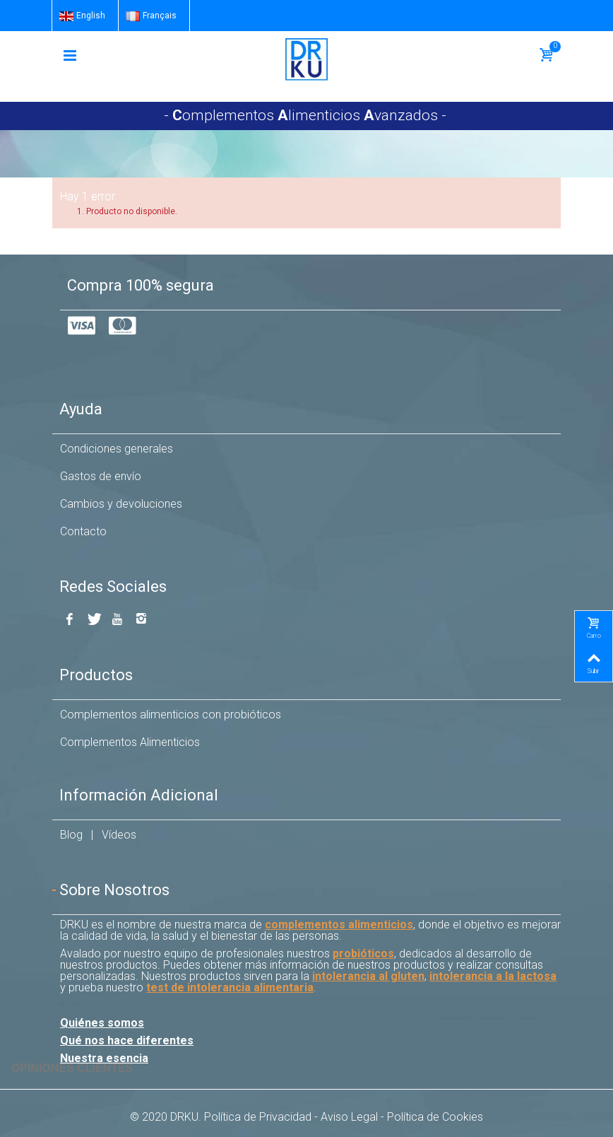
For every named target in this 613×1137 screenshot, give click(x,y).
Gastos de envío (100, 476)
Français (151, 16)
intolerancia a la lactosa (493, 976)
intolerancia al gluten (368, 976)
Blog (71, 834)
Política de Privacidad (257, 1117)
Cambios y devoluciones (121, 504)
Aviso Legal (349, 1117)
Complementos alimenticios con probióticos (170, 714)
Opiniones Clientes (72, 1068)
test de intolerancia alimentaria (230, 987)
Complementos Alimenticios (130, 742)
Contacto (83, 531)
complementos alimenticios (339, 924)
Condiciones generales (116, 448)
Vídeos (119, 834)
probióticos (363, 953)
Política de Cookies (435, 1117)
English (82, 16)
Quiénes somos (102, 1023)
